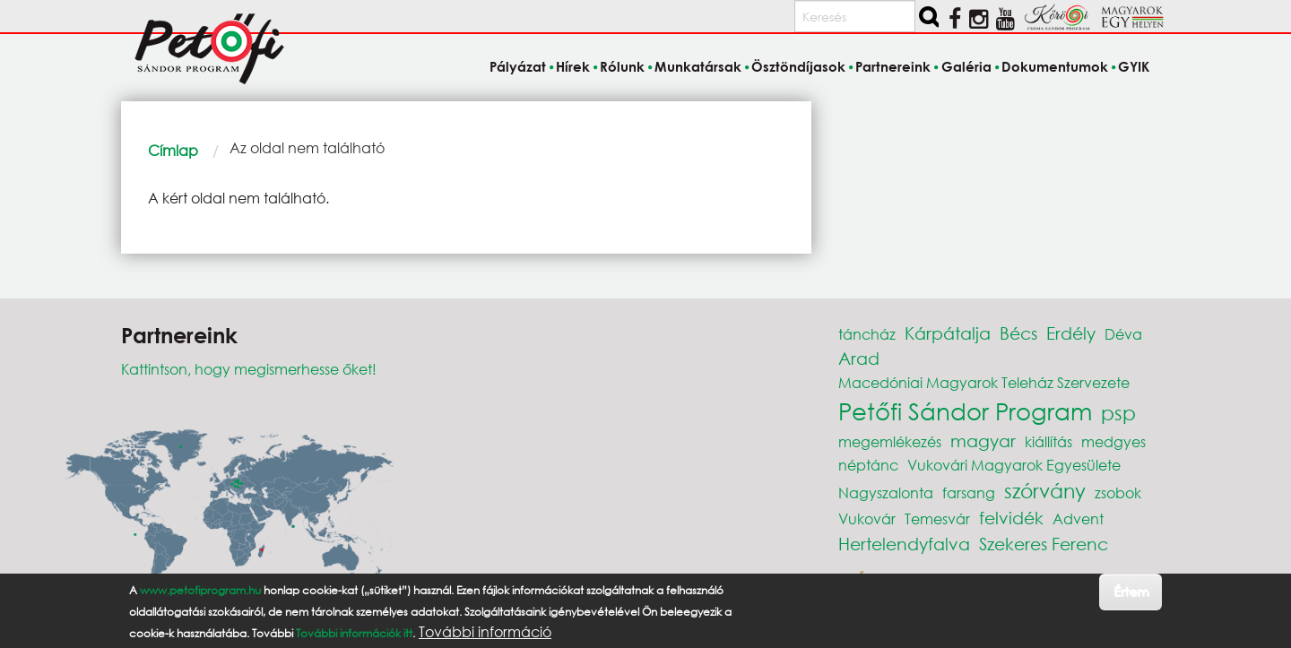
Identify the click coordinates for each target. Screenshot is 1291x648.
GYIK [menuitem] (1133, 66)
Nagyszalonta (885, 492)
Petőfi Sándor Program (965, 410)
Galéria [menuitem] (966, 66)
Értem (1130, 591)
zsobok (1118, 492)
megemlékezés (889, 441)
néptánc (868, 464)
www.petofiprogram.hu (200, 590)
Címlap (173, 150)
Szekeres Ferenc (1043, 543)
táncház (867, 333)
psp (1118, 413)
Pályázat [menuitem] (518, 66)
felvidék (1011, 517)
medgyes (1113, 441)
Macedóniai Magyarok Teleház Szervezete (984, 382)
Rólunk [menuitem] (622, 66)
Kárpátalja (948, 333)
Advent (1078, 518)
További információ (485, 632)
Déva (1123, 333)
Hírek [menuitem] (573, 66)
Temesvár (937, 518)
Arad (858, 358)
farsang (968, 492)
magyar (983, 440)
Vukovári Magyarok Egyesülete (1014, 464)
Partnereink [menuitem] (893, 66)
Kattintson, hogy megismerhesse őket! (249, 368)
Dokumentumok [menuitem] (1054, 66)
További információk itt (354, 633)
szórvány (1045, 491)
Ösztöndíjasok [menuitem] (798, 66)
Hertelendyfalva (904, 543)
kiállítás (1048, 441)
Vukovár (867, 518)
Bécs (1018, 333)
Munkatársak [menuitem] (697, 66)
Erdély (1071, 333)
